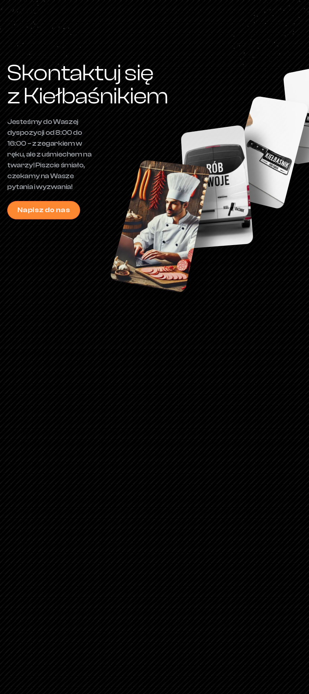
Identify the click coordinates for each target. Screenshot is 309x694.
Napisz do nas (44, 210)
